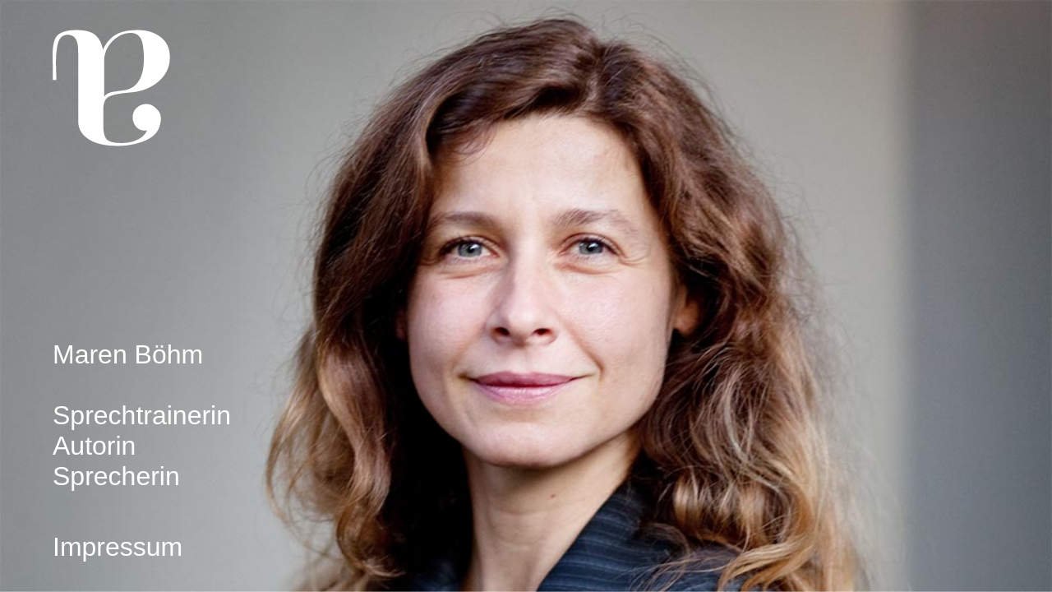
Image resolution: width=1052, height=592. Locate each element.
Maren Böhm (128, 354)
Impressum (117, 547)
